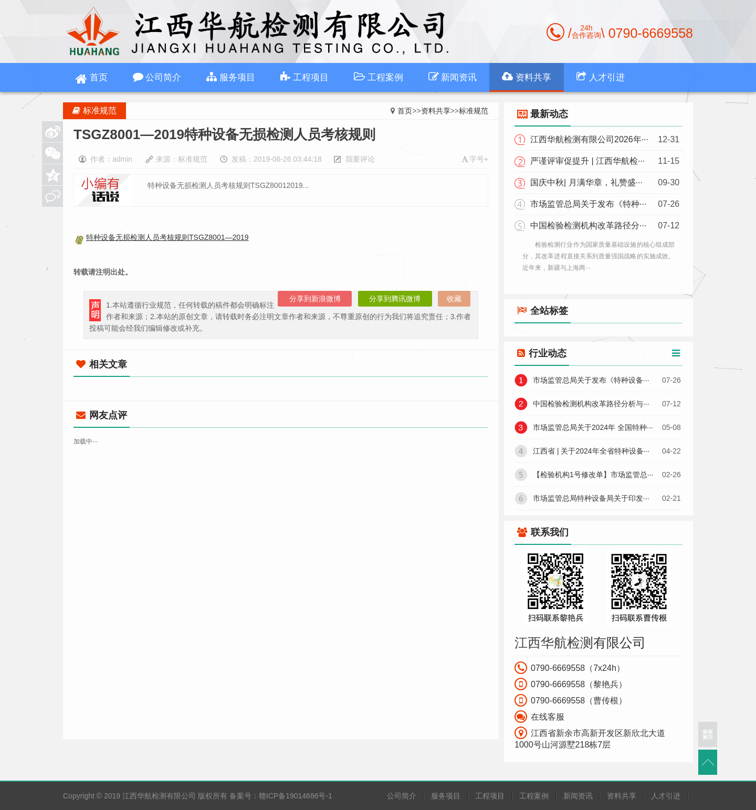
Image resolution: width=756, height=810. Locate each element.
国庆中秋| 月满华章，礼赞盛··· (586, 182)
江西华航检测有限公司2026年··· (589, 139)
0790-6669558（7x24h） (569, 667)
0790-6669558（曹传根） (570, 700)
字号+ (474, 159)
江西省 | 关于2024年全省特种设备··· (591, 451)
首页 (92, 79)
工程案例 (378, 76)
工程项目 (304, 76)
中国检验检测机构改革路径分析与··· (591, 403)
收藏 (454, 298)
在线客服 (539, 716)
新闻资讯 (452, 76)
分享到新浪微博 (315, 298)
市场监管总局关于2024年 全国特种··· (593, 427)
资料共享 (526, 76)
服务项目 (230, 76)
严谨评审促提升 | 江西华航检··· (587, 160)
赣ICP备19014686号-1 (295, 796)
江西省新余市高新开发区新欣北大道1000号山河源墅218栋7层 (589, 738)
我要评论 (360, 159)
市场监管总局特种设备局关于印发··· (591, 498)
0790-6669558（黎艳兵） (570, 684)
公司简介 (157, 76)
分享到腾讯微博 (395, 298)
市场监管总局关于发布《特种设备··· (591, 380)
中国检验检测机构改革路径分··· (588, 225)
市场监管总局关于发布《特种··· (588, 203)
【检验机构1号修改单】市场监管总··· (593, 474)
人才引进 (600, 76)
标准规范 (473, 111)
